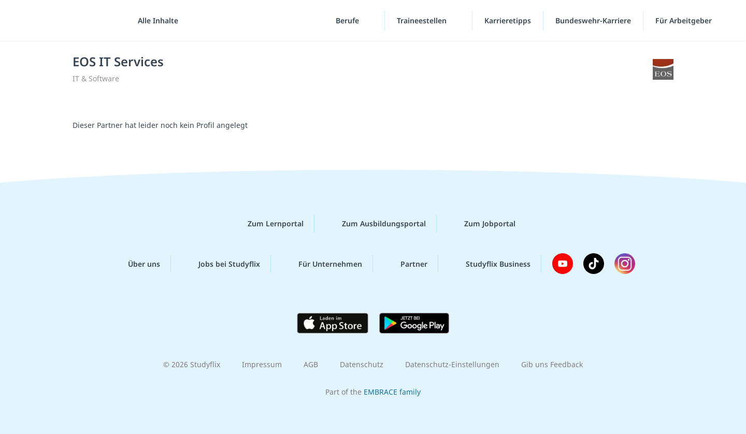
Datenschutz (361, 364)
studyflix (69, 20)
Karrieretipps (507, 20)
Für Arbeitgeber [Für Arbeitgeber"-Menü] (684, 20)
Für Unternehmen (322, 263)
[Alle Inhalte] (154, 21)
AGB (311, 364)
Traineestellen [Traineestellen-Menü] (423, 20)
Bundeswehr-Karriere (593, 20)
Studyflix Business (489, 263)
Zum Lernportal (267, 224)
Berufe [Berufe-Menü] (348, 20)
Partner (405, 263)
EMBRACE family (392, 392)
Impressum (262, 364)
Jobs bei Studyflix (221, 263)
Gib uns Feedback (552, 364)
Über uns (135, 263)
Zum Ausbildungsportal (375, 224)
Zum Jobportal (481, 224)
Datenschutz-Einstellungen (452, 364)
